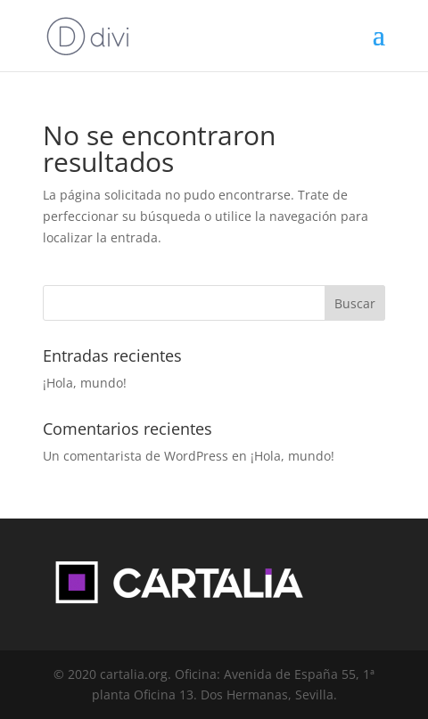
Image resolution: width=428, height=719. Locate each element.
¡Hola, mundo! (85, 382)
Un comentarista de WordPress (135, 455)
